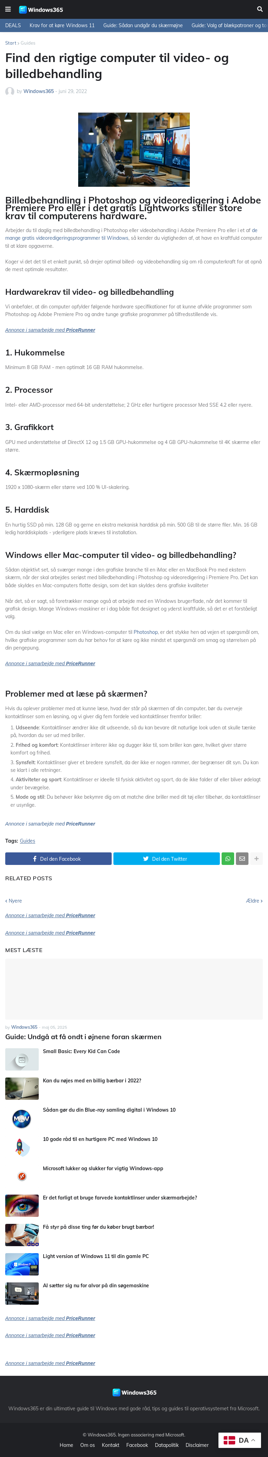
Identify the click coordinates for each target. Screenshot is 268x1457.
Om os (87, 1444)
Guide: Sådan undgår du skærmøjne (143, 25)
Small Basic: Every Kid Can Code (81, 1051)
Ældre (252, 900)
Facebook (137, 1444)
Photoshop (146, 632)
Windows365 (102, 1434)
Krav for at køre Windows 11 (62, 25)
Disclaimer (197, 1444)
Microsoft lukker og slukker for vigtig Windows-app (103, 1168)
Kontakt (110, 1444)
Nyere (15, 900)
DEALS (13, 25)
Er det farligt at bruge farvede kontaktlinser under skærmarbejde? (120, 1197)
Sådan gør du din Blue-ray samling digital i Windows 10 (109, 1109)
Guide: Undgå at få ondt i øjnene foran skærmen (78, 1036)
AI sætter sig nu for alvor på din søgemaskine (96, 1285)
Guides (28, 43)
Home (66, 1444)
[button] (8, 9)
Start (10, 43)
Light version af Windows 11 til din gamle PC (96, 1255)
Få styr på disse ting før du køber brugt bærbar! (98, 1226)
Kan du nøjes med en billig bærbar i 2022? (92, 1080)
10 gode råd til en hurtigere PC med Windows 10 (100, 1138)
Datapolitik (167, 1444)
